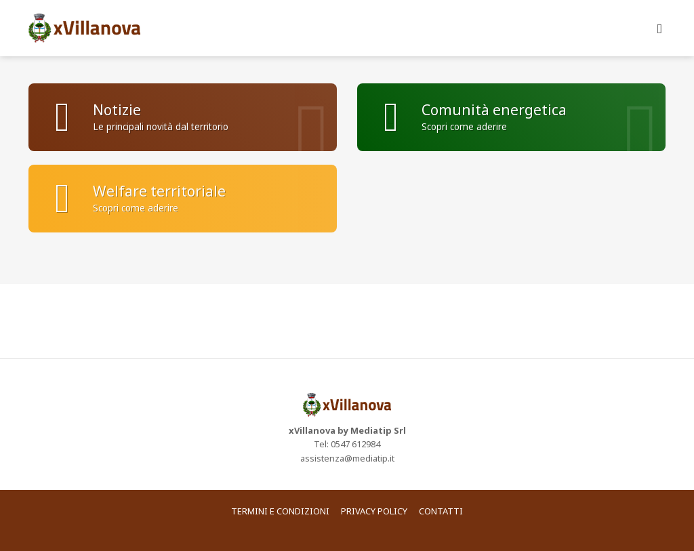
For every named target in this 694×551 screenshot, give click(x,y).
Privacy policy (374, 511)
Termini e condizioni (280, 511)
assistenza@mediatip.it (347, 458)
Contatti (441, 511)
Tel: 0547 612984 (347, 444)
